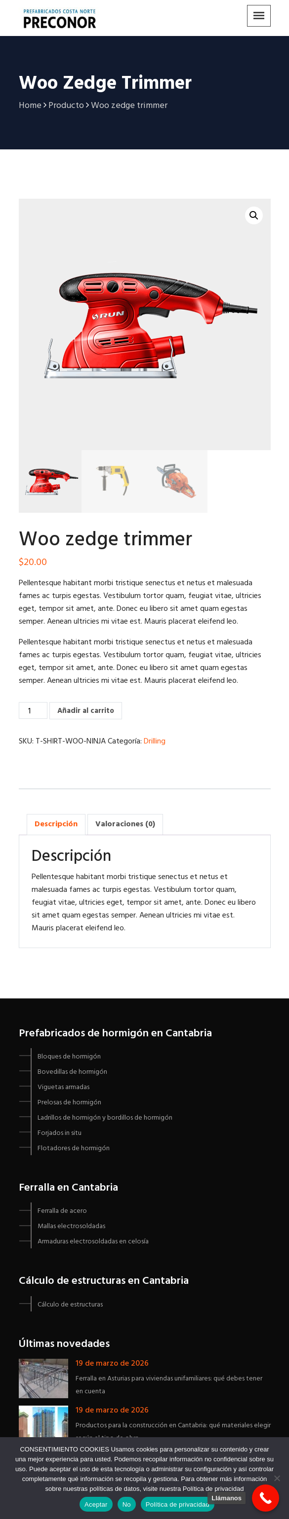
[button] (254, 215)
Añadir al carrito (85, 711)
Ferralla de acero (62, 1211)
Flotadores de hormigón (74, 1148)
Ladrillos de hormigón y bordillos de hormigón (105, 1118)
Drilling (154, 741)
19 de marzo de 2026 (112, 1363)
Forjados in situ (60, 1133)
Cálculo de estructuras (70, 1304)
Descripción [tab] (56, 824)
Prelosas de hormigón (69, 1102)
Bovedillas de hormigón (72, 1072)
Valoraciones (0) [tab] (125, 824)
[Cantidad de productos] (33, 710)
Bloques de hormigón (69, 1056)
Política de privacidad (177, 1504)
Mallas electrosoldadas (71, 1226)
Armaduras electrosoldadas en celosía (93, 1241)
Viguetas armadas (63, 1087)
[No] (277, 1478)
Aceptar (96, 1504)
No (127, 1504)
